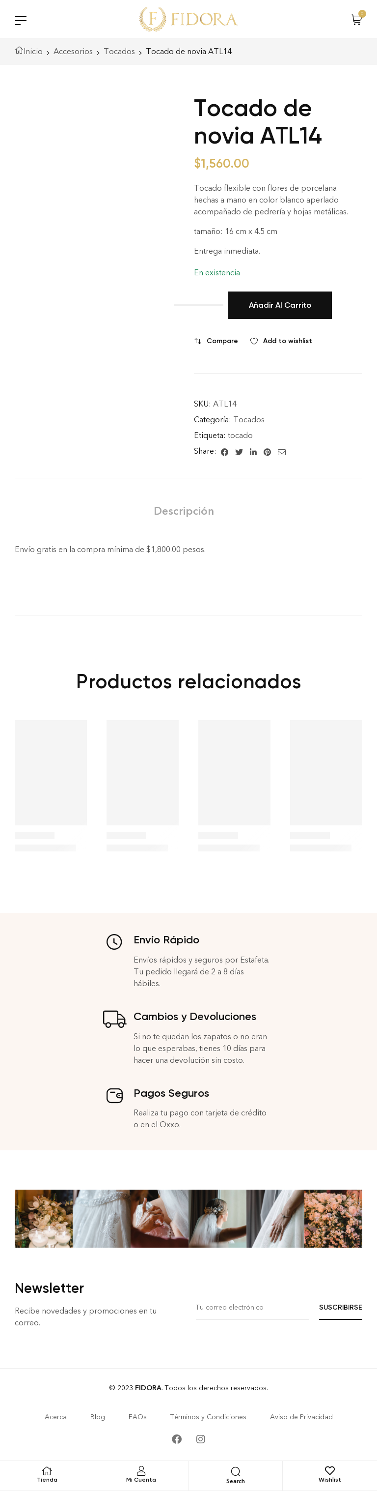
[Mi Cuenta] (141, 1471)
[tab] (184, 511)
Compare (222, 341)
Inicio (33, 51)
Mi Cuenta (141, 1479)
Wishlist (330, 1479)
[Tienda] (47, 1471)
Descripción (184, 511)
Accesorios (73, 51)
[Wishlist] (330, 1471)
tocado (240, 435)
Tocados (119, 51)
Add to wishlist (287, 341)
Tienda (47, 1479)
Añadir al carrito (280, 305)
